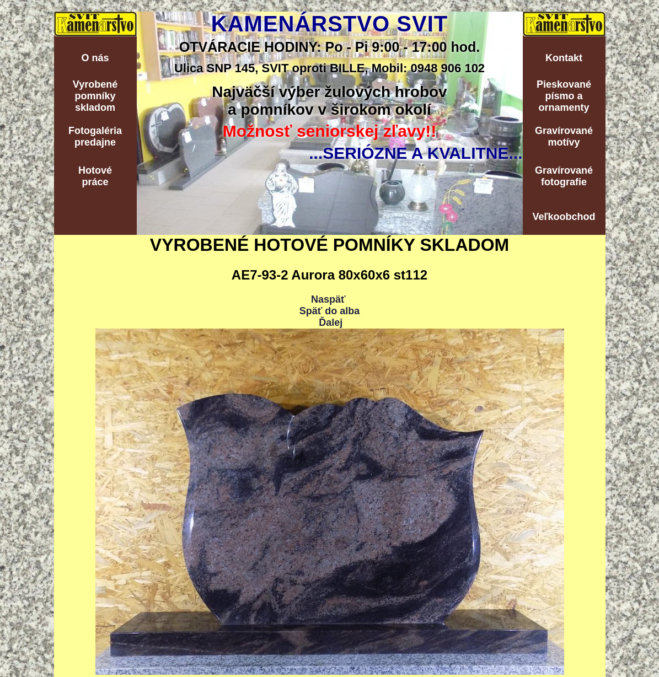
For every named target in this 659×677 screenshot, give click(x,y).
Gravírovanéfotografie (564, 176)
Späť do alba (329, 310)
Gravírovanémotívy (564, 136)
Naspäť (328, 299)
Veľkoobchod (564, 216)
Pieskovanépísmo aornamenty (564, 96)
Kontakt (563, 57)
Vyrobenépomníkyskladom (95, 96)
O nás (95, 57)
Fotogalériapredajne (95, 136)
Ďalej (330, 322)
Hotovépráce (95, 176)
